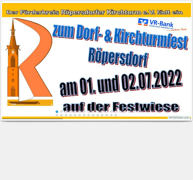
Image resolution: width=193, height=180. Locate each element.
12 (107, 112)
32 (111, 115)
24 (75, 115)
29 (98, 115)
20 (57, 115)
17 (129, 112)
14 (116, 112)
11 (102, 112)
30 (102, 115)
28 (93, 115)
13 (111, 112)
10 (98, 112)
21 (61, 115)
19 (138, 112)
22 (66, 115)
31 (107, 115)
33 (116, 115)
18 (134, 112)
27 (88, 115)
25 (79, 115)
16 (125, 112)
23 (70, 115)
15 (120, 112)
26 (84, 115)
